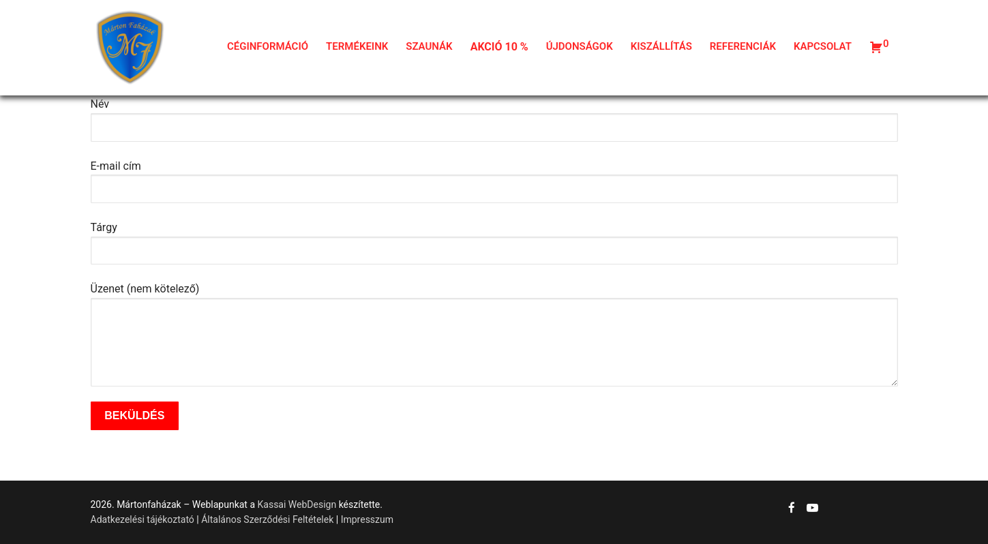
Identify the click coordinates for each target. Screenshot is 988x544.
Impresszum (367, 519)
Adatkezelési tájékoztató (142, 519)
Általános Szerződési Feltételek (267, 519)
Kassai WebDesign (297, 504)
